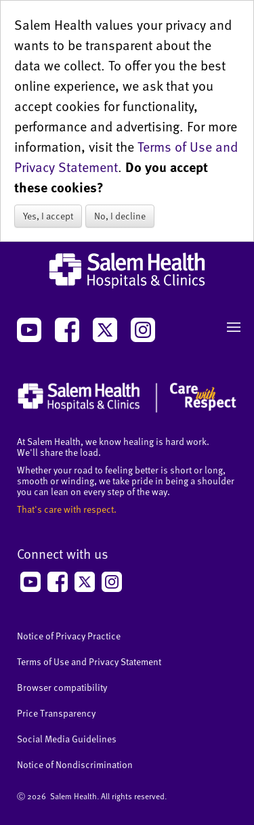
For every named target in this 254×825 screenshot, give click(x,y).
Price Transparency (56, 713)
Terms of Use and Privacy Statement (89, 661)
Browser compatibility (62, 687)
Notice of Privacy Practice (69, 636)
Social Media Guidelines (67, 739)
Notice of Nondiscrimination (75, 764)
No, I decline (120, 216)
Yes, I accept (48, 216)
